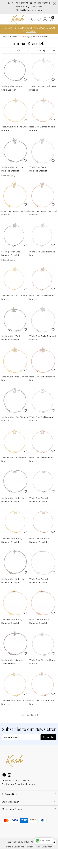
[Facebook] (4, 775)
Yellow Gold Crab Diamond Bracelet (14, 297)
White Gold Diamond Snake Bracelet (42, 88)
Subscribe (48, 737)
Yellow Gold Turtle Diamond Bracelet (14, 378)
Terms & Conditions (14, 840)
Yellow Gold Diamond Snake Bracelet (15, 128)
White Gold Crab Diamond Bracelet (42, 253)
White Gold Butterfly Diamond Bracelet (39, 500)
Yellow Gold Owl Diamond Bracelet (13, 459)
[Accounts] (45, 19)
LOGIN (52, 27)
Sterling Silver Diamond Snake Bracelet (12, 88)
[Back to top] (54, 842)
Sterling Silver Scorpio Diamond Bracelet (12, 169)
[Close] (54, 3)
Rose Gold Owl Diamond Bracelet (41, 459)
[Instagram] (9, 775)
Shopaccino (20, 845)
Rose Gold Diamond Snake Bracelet (42, 128)
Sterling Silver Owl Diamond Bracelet (14, 419)
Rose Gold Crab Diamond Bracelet (41, 297)
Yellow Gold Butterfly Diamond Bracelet (11, 540)
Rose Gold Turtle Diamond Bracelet (42, 378)
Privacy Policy (33, 840)
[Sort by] (43, 50)
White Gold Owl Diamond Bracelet (41, 419)
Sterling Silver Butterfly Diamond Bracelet (12, 500)
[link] (33, 19)
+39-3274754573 (41, 3)
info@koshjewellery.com (30, 10)
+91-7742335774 (19, 3)
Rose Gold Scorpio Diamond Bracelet (15, 213)
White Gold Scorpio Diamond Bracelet (38, 169)
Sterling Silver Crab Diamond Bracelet (10, 253)
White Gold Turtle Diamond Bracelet (42, 338)
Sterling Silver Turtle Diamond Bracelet (11, 338)
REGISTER (31, 31)
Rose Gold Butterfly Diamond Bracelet (39, 540)
